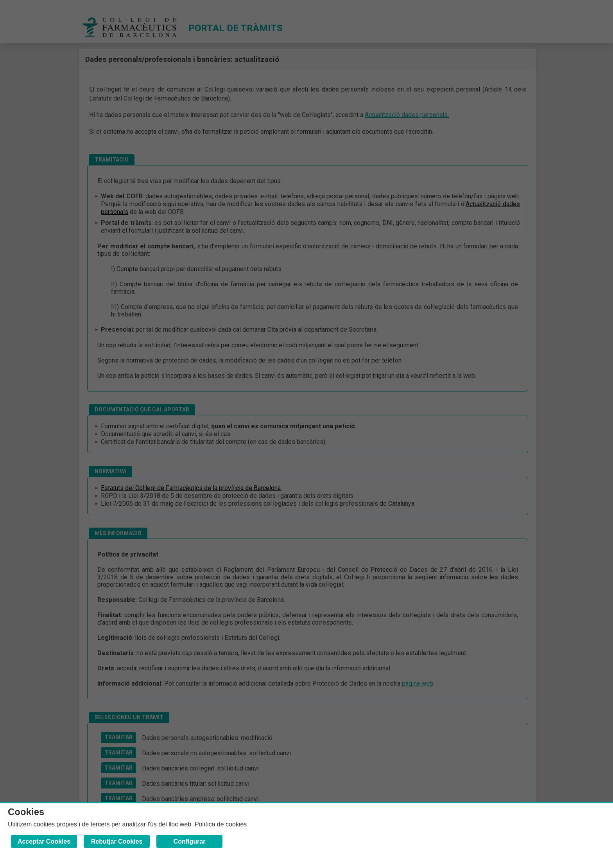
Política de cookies (221, 824)
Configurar (190, 841)
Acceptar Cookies (44, 841)
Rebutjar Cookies (117, 841)
